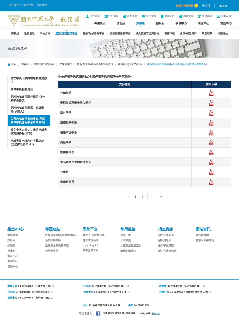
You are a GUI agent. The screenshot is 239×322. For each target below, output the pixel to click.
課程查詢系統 (90, 240)
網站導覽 (28, 4)
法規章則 (95, 16)
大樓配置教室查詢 (130, 245)
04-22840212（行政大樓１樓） (109, 286)
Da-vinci (156, 313)
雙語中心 (226, 23)
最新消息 (29, 33)
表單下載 (132, 16)
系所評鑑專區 (53, 240)
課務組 (140, 23)
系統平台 (90, 229)
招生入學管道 (166, 235)
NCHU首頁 (14, 4)
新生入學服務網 (167, 250)
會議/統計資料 (188, 33)
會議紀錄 (169, 16)
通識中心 (203, 23)
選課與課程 (66, 64)
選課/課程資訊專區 (66, 33)
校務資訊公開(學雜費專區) (60, 235)
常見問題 (151, 16)
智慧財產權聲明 (205, 240)
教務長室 (99, 23)
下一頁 (151, 196)
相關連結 (222, 33)
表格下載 (169, 33)
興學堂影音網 (90, 250)
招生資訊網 (164, 240)
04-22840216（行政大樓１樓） (33, 291)
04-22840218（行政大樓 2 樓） (111, 291)
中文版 (206, 5)
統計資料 (113, 16)
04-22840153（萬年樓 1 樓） (34, 297)
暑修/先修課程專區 (93, 33)
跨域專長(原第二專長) (130, 64)
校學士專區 (51, 250)
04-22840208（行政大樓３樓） (35, 286)
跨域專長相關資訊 (21, 89)
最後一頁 (160, 196)
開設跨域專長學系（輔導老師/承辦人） (27, 109)
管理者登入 (85, 313)
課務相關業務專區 (120, 33)
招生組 (160, 23)
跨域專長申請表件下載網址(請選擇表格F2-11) (27, 142)
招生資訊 (165, 229)
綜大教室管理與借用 (147, 33)
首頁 (13, 64)
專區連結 (52, 229)
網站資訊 (203, 229)
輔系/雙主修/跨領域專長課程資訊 (95, 64)
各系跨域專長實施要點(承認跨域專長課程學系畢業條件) (27, 120)
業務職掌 (207, 33)
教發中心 (181, 23)
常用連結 (207, 16)
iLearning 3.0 (90, 245)
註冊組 (121, 23)
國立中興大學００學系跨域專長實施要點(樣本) (28, 131)
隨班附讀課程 (128, 250)
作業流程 (188, 16)
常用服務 (127, 229)
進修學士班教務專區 (57, 245)
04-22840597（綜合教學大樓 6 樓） (189, 291)
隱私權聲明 (202, 235)
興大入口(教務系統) (94, 235)
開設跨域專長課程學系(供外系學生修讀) (27, 98)
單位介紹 (45, 33)
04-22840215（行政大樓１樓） (184, 286)
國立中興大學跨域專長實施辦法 (28, 80)
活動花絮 (226, 16)
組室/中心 (15, 229)
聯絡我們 (42, 4)
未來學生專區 (166, 245)
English (223, 5)
